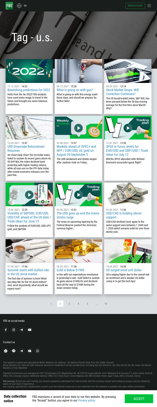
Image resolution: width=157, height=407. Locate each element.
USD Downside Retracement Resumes (25, 148)
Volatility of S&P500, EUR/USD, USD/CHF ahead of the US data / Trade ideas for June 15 (29, 217)
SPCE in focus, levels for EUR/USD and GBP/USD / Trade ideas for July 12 (127, 150)
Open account (135, 5)
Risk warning (9, 381)
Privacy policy (86, 400)
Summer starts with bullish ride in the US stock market (28, 272)
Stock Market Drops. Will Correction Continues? (122, 92)
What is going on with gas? (75, 90)
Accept (138, 399)
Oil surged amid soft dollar (124, 270)
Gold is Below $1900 (70, 270)
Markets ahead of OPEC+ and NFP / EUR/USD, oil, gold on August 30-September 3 (76, 150)
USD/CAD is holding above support (123, 215)
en (25, 5)
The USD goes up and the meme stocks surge (78, 215)
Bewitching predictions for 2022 (28, 90)
